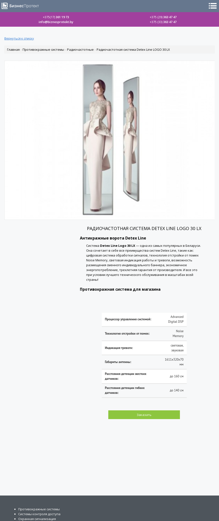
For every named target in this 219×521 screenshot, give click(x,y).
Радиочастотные (80, 49)
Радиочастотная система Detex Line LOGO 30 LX (133, 49)
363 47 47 (163, 17)
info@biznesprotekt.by (56, 22)
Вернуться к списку (19, 38)
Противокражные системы (43, 49)
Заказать (144, 415)
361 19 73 (56, 17)
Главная (13, 49)
